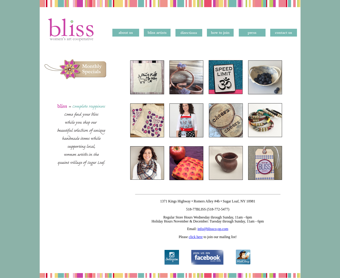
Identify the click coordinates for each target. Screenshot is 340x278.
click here (196, 237)
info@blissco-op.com (213, 229)
